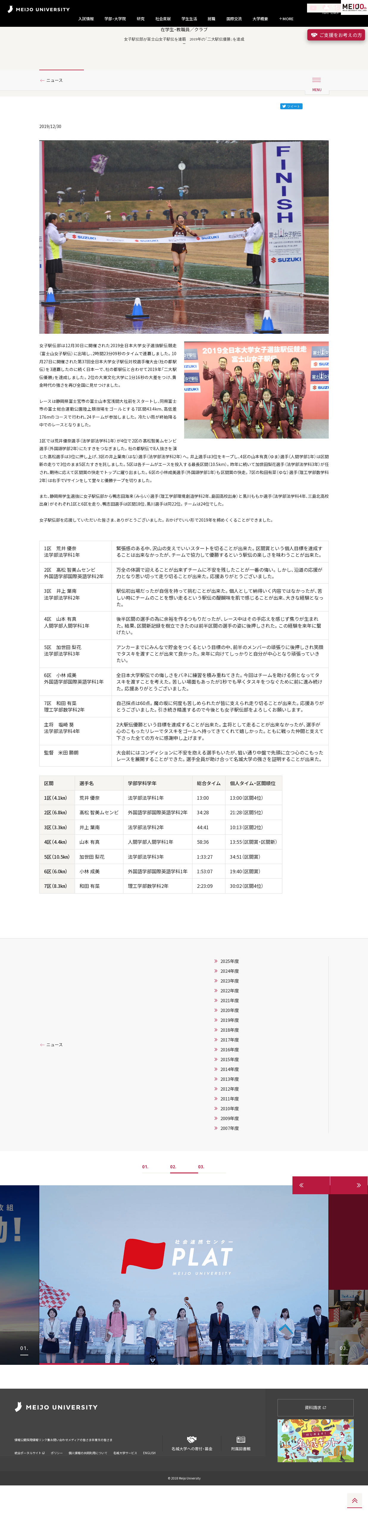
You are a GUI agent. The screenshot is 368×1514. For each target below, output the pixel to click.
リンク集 (63, 1464)
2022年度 (229, 1043)
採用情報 (42, 1464)
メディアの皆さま (118, 1464)
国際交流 (234, 18)
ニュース (56, 105)
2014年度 (229, 1122)
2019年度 (229, 1072)
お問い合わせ (86, 1464)
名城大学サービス (125, 1473)
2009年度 (229, 1171)
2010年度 (229, 1161)
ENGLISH (149, 1473)
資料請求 (315, 1436)
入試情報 (86, 18)
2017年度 (229, 1092)
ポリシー (57, 1473)
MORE (286, 18)
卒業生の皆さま (152, 1464)
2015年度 (229, 1112)
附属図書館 (240, 1470)
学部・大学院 (115, 18)
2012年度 (229, 1141)
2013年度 (229, 1131)
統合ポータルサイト (30, 1473)
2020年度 (229, 1063)
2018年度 (229, 1082)
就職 (211, 18)
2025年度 (229, 1014)
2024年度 (229, 1023)
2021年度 (229, 1053)
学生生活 (189, 18)
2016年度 (229, 1102)
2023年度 (229, 1033)
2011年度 (229, 1151)
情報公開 (22, 1464)
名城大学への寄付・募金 (192, 1470)
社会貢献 (163, 18)
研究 (141, 18)
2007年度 (229, 1181)
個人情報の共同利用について (88, 1473)
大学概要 (260, 18)
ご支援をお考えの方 (336, 34)
